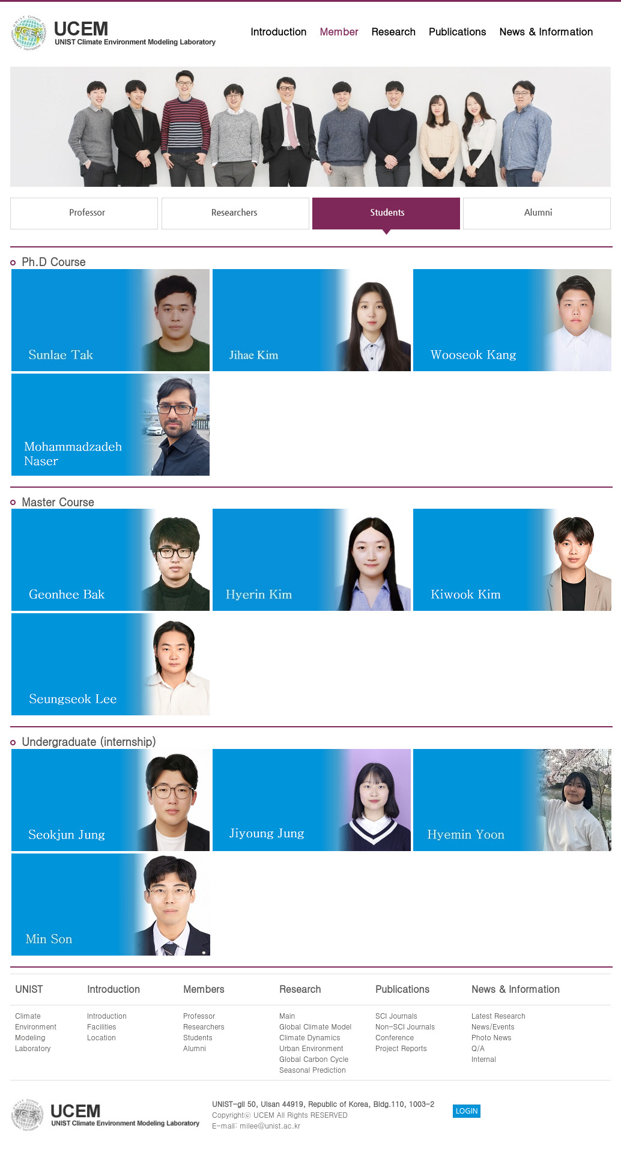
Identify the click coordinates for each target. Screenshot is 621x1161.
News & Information (546, 31)
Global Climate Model (315, 1026)
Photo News (491, 1037)
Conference (394, 1037)
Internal (483, 1058)
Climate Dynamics (310, 1037)
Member (339, 31)
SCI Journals (396, 1015)
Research (393, 31)
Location (101, 1037)
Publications (457, 31)
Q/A (478, 1048)
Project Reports (401, 1048)
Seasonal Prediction (312, 1069)
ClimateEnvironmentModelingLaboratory (35, 1031)
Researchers (204, 1026)
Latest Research (498, 1015)
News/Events (493, 1026)
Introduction (278, 31)
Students (198, 1037)
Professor (199, 1015)
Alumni (194, 1048)
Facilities (102, 1026)
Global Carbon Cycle (313, 1058)
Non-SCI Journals (405, 1026)
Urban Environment (311, 1048)
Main (287, 1015)
